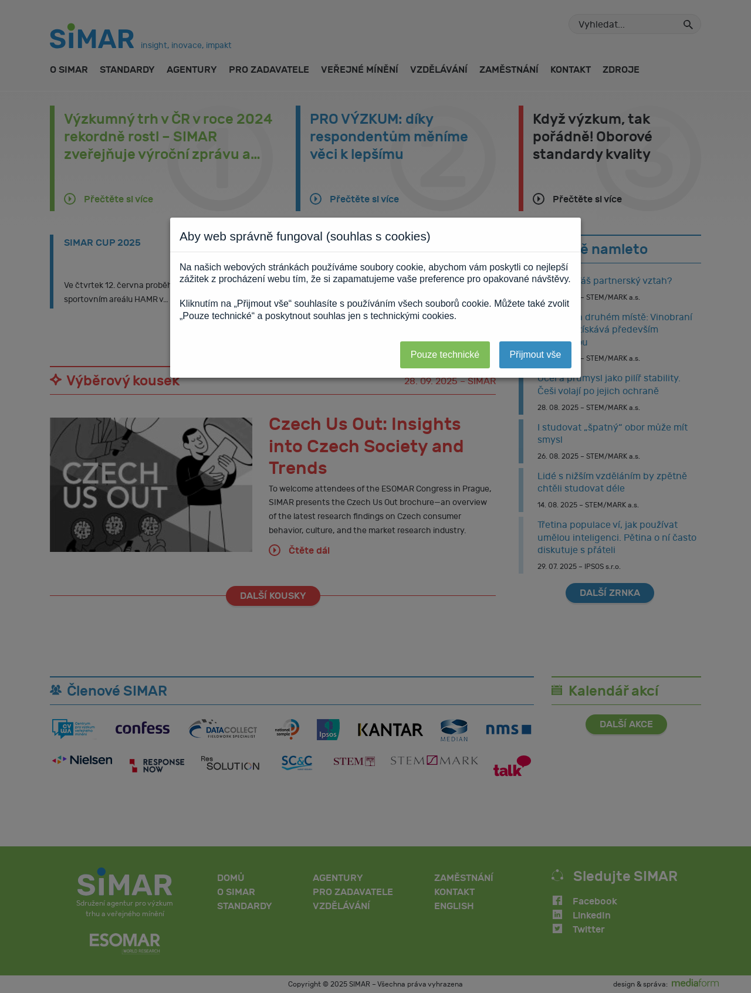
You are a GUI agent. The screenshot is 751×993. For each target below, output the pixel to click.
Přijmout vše (535, 355)
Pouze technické (445, 355)
